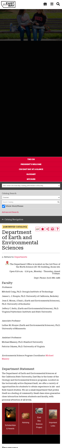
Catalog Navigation (13, 219)
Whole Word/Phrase (14, 206)
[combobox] (31, 185)
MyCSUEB (31, 179)
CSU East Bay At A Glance (31, 169)
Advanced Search (10, 212)
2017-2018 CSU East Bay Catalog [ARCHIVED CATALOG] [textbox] (23, 185)
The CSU (31, 159)
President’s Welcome (31, 164)
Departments (20, 257)
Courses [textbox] (6, 197)
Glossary (31, 174)
